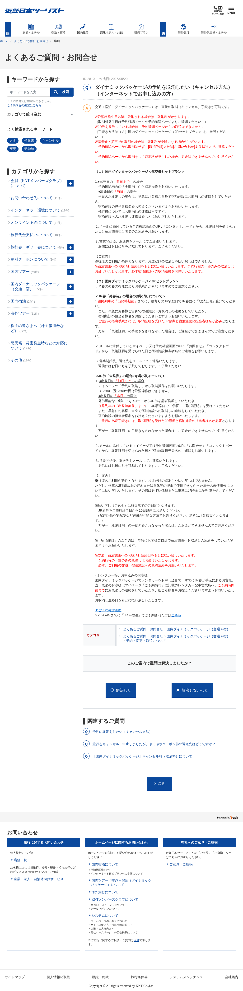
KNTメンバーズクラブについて (115, 899)
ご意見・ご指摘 (181, 864)
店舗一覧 (20, 860)
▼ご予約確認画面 (108, 610)
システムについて (105, 915)
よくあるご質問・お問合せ (31, 41)
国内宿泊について (105, 864)
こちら (176, 615)
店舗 (136, 940)
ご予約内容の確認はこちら (24, 105)
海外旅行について (105, 892)
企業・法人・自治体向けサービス (39, 879)
